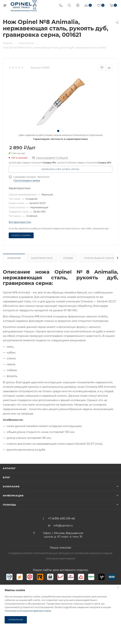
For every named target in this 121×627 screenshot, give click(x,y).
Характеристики (41, 258)
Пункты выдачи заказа (27, 180)
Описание (13, 258)
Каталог (9, 468)
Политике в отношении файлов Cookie (28, 610)
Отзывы (68, 258)
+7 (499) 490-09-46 (61, 518)
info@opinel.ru (63, 525)
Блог (6, 477)
